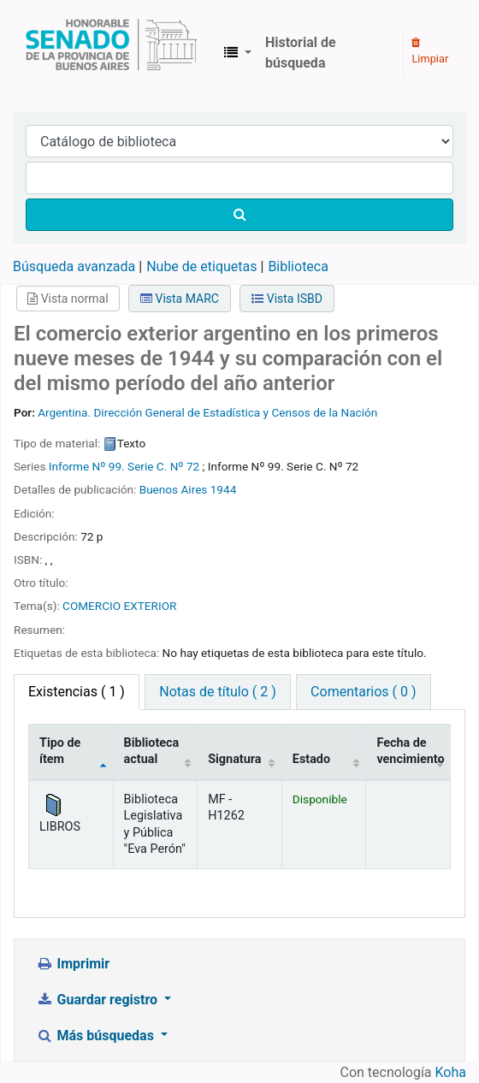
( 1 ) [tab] (76, 692)
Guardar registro (98, 999)
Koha (450, 1072)
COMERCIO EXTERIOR (119, 606)
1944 (223, 489)
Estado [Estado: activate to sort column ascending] (311, 759)
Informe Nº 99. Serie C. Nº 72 (124, 466)
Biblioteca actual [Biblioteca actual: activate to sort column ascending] (152, 751)
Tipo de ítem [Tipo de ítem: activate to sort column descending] (59, 751)
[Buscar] (239, 214)
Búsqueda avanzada (74, 266)
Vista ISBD (286, 298)
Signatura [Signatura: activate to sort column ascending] (234, 759)
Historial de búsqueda (300, 52)
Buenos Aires (173, 489)
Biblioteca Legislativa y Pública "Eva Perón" (111, 53)
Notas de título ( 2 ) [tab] (217, 692)
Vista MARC (179, 298)
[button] (237, 53)
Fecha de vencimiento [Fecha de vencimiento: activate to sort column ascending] (410, 751)
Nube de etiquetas (201, 266)
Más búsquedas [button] (96, 1035)
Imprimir (72, 964)
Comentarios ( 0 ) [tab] (363, 692)
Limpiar (429, 51)
